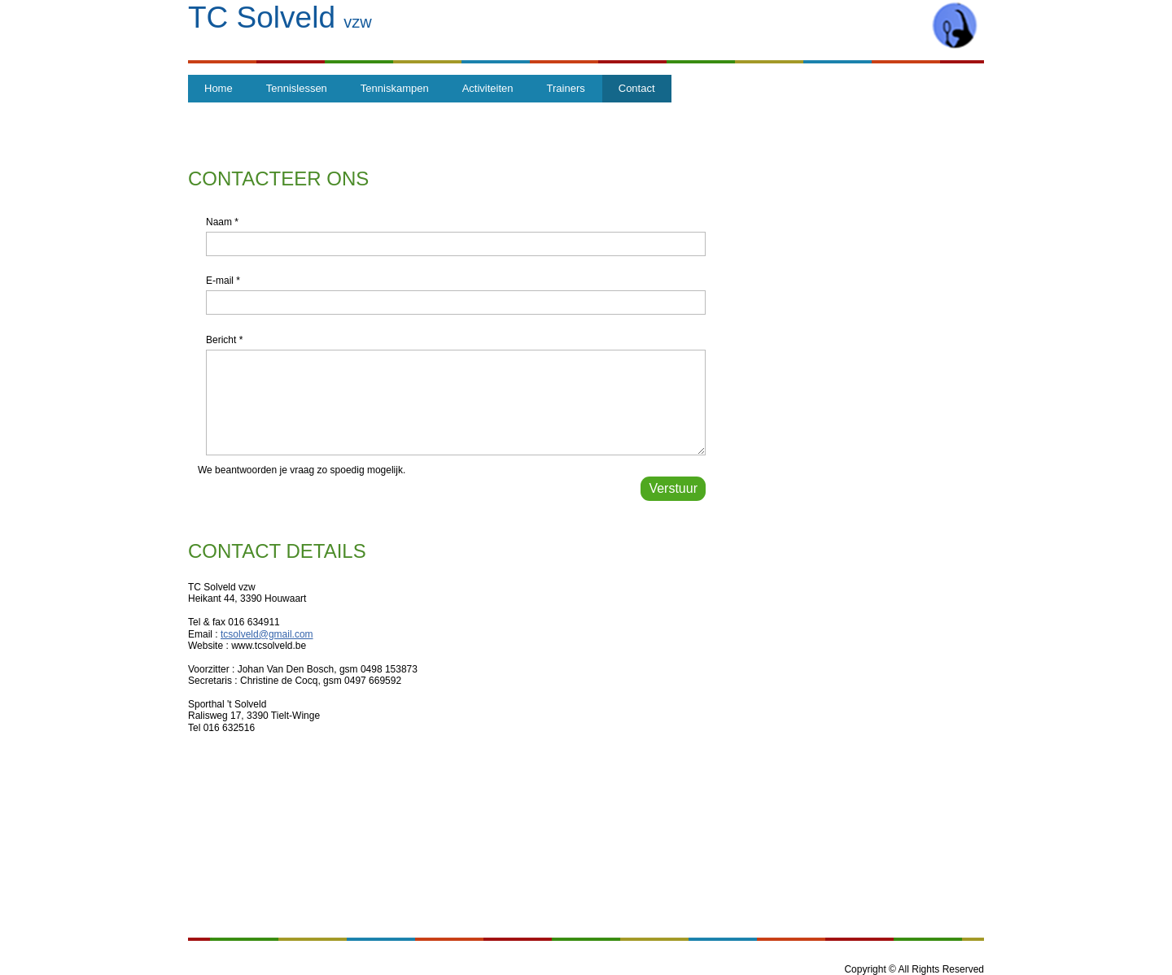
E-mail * (223, 280)
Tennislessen (296, 88)
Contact (637, 88)
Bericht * (224, 340)
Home (218, 88)
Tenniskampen (395, 88)
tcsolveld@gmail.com (267, 634)
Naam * (222, 222)
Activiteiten (488, 88)
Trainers (566, 88)
